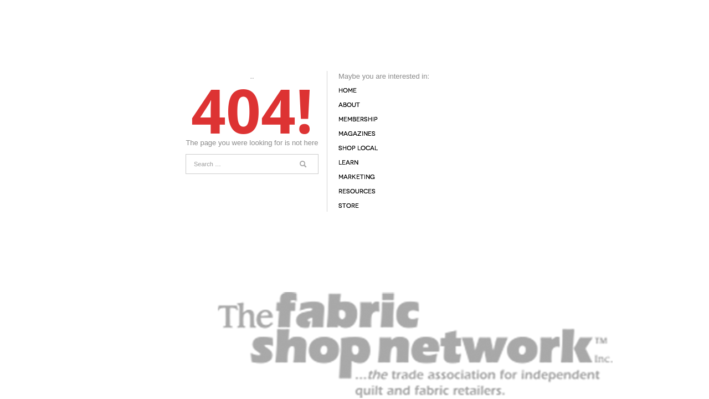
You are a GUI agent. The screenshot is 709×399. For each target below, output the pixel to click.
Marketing (356, 177)
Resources (357, 191)
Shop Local (358, 148)
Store (348, 205)
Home (347, 90)
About (349, 105)
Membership (358, 119)
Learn (348, 162)
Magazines (357, 133)
